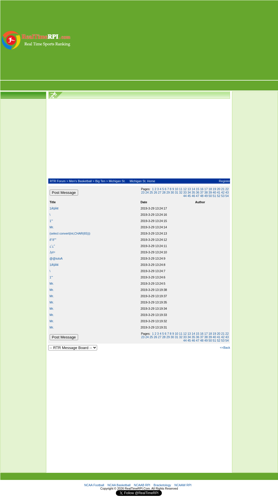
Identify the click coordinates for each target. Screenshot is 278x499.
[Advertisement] (174, 40)
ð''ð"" (53, 239)
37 (202, 192)
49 (206, 196)
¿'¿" (52, 246)
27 (159, 192)
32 (180, 192)
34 (189, 192)
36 (197, 192)
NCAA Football (94, 485)
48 (202, 196)
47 (197, 196)
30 (172, 192)
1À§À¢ (54, 208)
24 (147, 192)
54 (227, 196)
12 (185, 189)
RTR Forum (57, 181)
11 (180, 189)
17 (206, 189)
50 (210, 196)
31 (176, 192)
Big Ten (100, 181)
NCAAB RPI (142, 485)
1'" (51, 221)
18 (210, 189)
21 (223, 189)
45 (189, 196)
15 (197, 189)
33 (185, 192)
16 (202, 189)
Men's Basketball (80, 181)
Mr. (52, 227)
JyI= (52, 252)
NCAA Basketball (119, 485)
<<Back (225, 347)
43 (227, 192)
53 (223, 196)
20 (218, 189)
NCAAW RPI (182, 485)
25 (151, 192)
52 (218, 196)
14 (193, 189)
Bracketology (162, 485)
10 (176, 189)
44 (185, 196)
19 (214, 189)
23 (143, 192)
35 (193, 192)
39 (210, 192)
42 (223, 192)
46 (193, 196)
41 (218, 192)
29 (168, 192)
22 (227, 189)
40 (214, 192)
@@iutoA (56, 258)
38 (206, 192)
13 (189, 189)
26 (155, 192)
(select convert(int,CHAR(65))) (70, 233)
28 (164, 192)
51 (214, 196)
